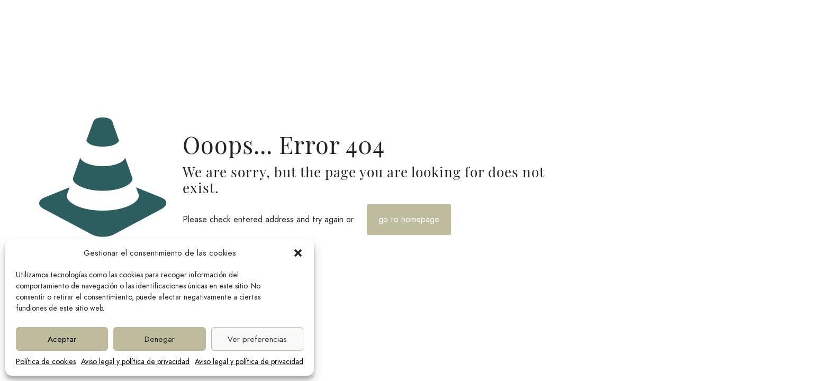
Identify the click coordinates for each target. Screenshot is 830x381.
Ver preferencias (257, 339)
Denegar (160, 339)
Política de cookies (46, 362)
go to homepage (408, 219)
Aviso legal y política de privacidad (135, 362)
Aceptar (62, 339)
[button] (298, 253)
